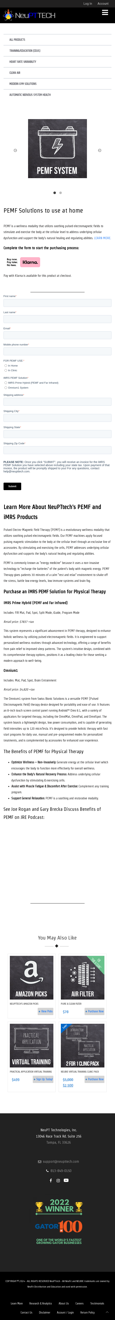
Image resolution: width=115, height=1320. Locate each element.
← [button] (15, 151)
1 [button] (55, 193)
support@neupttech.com (61, 1161)
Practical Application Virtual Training (31, 1071)
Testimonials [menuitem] (97, 1303)
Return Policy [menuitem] (87, 1312)
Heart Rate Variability (22, 61)
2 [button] (60, 193)
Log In (87, 4)
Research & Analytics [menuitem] (40, 1303)
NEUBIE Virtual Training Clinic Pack (80, 1071)
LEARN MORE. (102, 238)
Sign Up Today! (44, 1079)
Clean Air (14, 72)
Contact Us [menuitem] (26, 1312)
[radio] (58, 366)
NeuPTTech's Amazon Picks (24, 1003)
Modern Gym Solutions (23, 83)
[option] (57, 149)
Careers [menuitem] (80, 1303)
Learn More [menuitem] (17, 1303)
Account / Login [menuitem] (65, 1312)
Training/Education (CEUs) (24, 50)
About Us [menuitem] (64, 1303)
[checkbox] (58, 368)
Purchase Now (96, 1011)
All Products (17, 39)
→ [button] (100, 151)
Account (103, 4)
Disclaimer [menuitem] (44, 1312)
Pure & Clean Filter (71, 1003)
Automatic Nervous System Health (30, 94)
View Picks (47, 1011)
